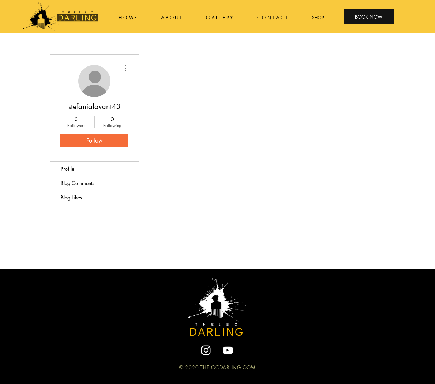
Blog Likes (71, 197)
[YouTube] (227, 350)
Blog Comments (77, 183)
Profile (67, 168)
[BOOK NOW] (369, 16)
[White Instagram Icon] (206, 350)
